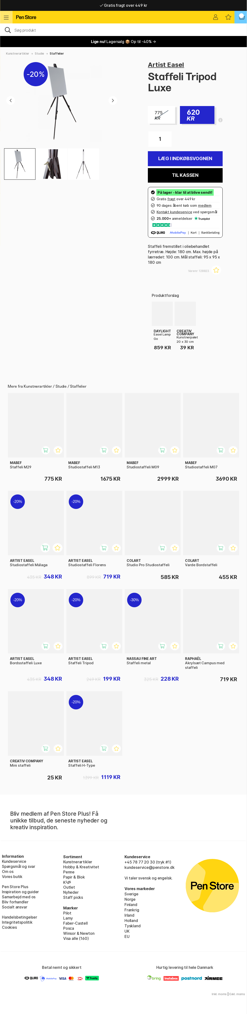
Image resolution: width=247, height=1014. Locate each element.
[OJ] (123, 29)
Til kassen (185, 175)
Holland (131, 920)
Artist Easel (166, 64)
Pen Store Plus (15, 886)
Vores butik (12, 876)
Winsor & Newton (78, 933)
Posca (68, 928)
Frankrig (131, 909)
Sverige (131, 894)
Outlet (69, 887)
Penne (69, 872)
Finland (130, 904)
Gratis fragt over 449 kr (123, 5)
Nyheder (71, 892)
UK (127, 931)
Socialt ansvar (14, 907)
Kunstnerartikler (17, 53)
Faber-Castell (75, 923)
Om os (8, 871)
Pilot (67, 913)
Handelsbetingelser (19, 917)
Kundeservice (14, 861)
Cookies (9, 927)
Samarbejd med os (18, 896)
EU (127, 936)
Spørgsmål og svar (18, 866)
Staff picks (73, 897)
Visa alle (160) (76, 938)
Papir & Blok (74, 877)
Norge (130, 899)
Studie (39, 53)
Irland (129, 915)
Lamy (68, 918)
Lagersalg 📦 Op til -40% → (123, 41)
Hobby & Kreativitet (81, 866)
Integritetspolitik (17, 922)
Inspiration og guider (20, 891)
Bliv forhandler (15, 902)
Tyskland (132, 925)
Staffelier (57, 53)
